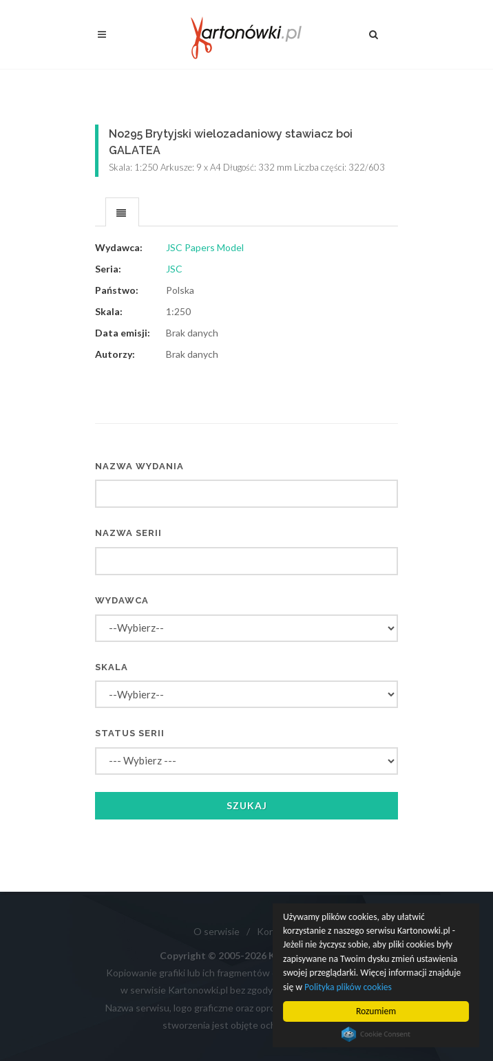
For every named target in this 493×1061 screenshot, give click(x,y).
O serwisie (216, 931)
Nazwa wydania (139, 466)
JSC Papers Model (205, 247)
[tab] (122, 211)
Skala (111, 667)
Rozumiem (376, 1011)
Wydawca (122, 600)
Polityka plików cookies (348, 987)
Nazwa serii (128, 533)
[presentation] (122, 212)
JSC (174, 269)
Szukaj (247, 805)
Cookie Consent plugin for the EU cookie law (376, 1034)
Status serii (130, 733)
